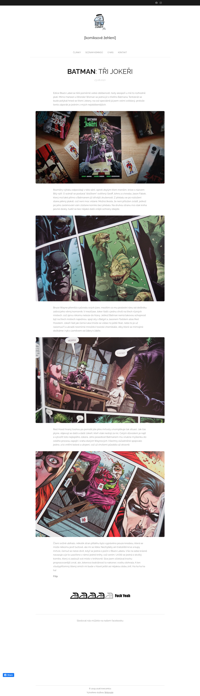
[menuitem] (76, 52)
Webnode (108, 692)
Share (8, 675)
